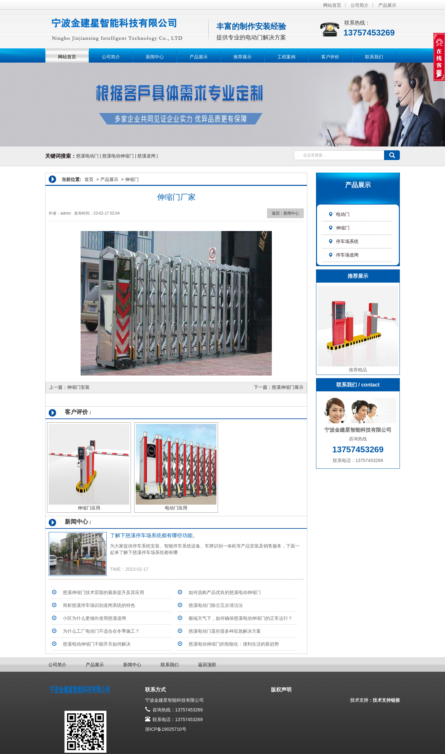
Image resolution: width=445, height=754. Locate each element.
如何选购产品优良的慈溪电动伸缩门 (225, 592)
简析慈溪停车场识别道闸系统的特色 (99, 605)
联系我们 (374, 56)
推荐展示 (242, 56)
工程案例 (286, 56)
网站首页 (332, 5)
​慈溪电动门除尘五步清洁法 (216, 605)
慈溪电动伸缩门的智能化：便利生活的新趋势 (234, 644)
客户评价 (330, 56)
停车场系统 (343, 241)
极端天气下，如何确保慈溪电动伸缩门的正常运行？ (240, 618)
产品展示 (387, 5)
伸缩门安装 (78, 387)
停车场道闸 (343, 254)
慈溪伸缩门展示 (287, 387)
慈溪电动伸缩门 (118, 155)
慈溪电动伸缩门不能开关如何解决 (97, 644)
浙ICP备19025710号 (165, 729)
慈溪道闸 (146, 155)
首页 (89, 179)
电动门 (339, 214)
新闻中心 (155, 56)
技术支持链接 (386, 700)
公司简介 (360, 5)
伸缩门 (339, 227)
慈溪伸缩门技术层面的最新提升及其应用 (103, 592)
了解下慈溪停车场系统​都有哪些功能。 (154, 535)
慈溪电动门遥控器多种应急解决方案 (225, 631)
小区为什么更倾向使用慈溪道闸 (94, 618)
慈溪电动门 (87, 155)
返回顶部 (207, 664)
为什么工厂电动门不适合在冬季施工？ (101, 631)
